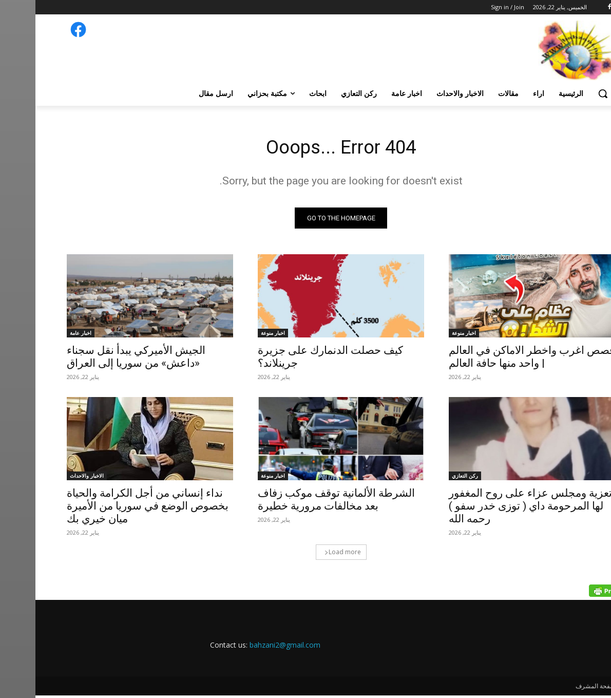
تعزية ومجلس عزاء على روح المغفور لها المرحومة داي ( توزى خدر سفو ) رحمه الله (495, 508)
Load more (307, 554)
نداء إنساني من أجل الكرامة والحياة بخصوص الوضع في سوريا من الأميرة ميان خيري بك (112, 508)
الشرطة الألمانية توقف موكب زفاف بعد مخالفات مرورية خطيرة (300, 502)
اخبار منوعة (428, 335)
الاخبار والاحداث (51, 478)
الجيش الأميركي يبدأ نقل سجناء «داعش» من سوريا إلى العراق (100, 359)
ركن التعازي (429, 478)
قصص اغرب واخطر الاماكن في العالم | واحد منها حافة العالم (496, 359)
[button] (567, 93)
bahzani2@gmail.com (249, 647)
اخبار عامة (45, 335)
